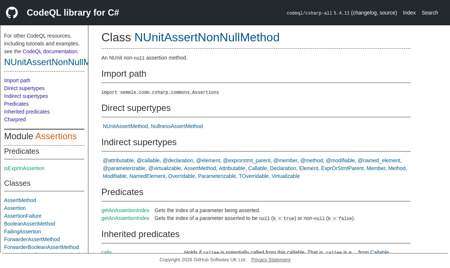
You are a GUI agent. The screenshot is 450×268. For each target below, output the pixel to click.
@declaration (178, 160)
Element (308, 168)
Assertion (15, 208)
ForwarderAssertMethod (32, 239)
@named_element (379, 160)
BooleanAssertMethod (29, 224)
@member (285, 160)
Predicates (16, 104)
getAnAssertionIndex (125, 210)
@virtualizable (165, 168)
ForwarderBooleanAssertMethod (41, 247)
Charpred (15, 119)
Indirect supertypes (26, 96)
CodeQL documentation (50, 51)
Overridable (181, 176)
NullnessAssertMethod (177, 126)
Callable (257, 168)
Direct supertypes (24, 88)
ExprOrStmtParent (342, 168)
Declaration (283, 168)
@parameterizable (124, 168)
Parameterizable (217, 176)
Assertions (56, 136)
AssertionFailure (23, 216)
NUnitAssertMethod (125, 126)
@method (311, 160)
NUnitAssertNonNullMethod (58, 62)
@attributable (118, 160)
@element (208, 160)
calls (106, 252)
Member (375, 168)
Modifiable (115, 176)
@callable (148, 160)
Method (397, 168)
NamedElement (148, 176)
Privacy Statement (271, 259)
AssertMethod (20, 200)
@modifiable (340, 160)
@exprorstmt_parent (246, 160)
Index (409, 13)
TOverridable (254, 176)
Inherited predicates (27, 112)
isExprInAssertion (24, 168)
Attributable (232, 168)
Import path (17, 80)
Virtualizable (286, 176)
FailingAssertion (22, 231)
